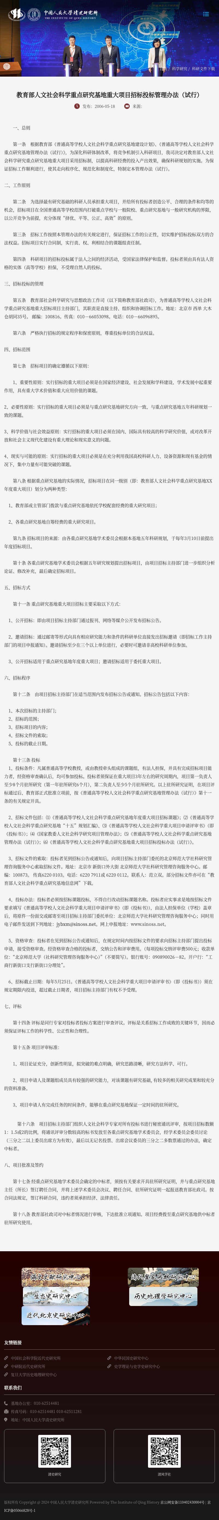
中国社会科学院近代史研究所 (36, 1358)
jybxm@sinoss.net (76, 924)
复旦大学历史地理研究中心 (34, 1374)
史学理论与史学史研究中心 (137, 1366)
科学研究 (179, 68)
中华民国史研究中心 (131, 1358)
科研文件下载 (203, 68)
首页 (163, 68)
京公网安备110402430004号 (182, 1502)
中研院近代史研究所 (28, 1366)
